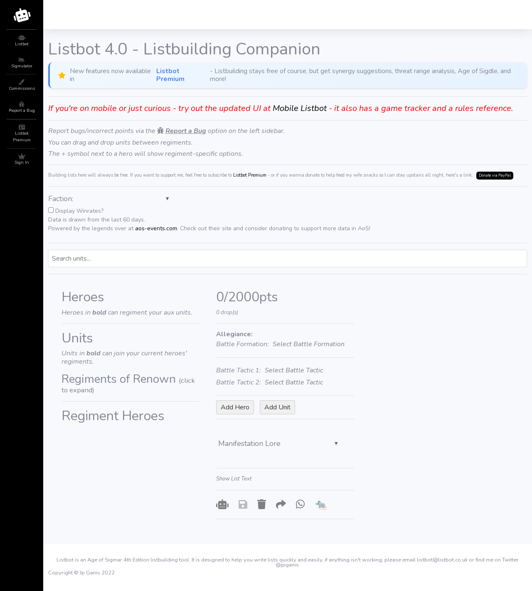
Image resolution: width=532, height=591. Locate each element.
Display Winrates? (209, 219)
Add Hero (235, 407)
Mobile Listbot (300, 108)
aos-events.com (156, 228)
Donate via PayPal (495, 175)
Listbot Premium (170, 75)
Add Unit (277, 407)
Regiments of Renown (128, 383)
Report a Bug (185, 130)
